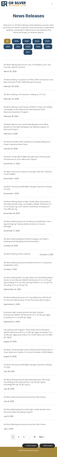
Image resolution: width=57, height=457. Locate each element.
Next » (41, 437)
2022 (8, 46)
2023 (47, 41)
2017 (28, 52)
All (7, 41)
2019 (38, 46)
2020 (28, 46)
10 (34, 437)
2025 (27, 41)
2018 (48, 46)
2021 (18, 46)
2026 (16, 41)
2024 (37, 41)
